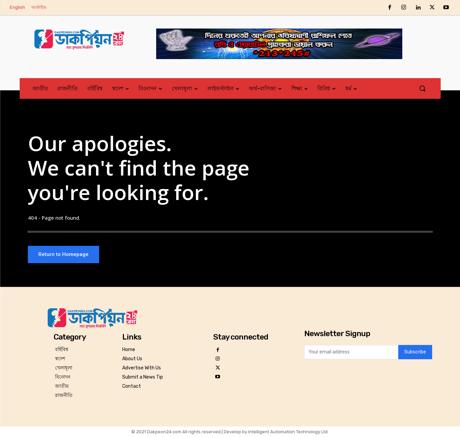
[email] (351, 353)
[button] (422, 88)
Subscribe (415, 354)
